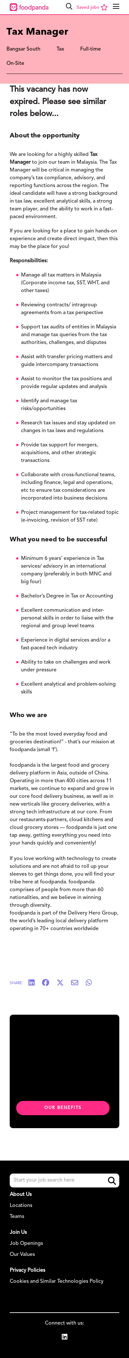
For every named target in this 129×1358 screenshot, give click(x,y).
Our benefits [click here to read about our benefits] (62, 1108)
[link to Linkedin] (64, 1337)
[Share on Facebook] (49, 983)
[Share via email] (78, 983)
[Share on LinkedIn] (34, 983)
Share (16, 983)
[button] (69, 6)
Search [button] (112, 1181)
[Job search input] (64, 1180)
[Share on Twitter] (63, 983)
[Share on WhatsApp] (92, 983)
